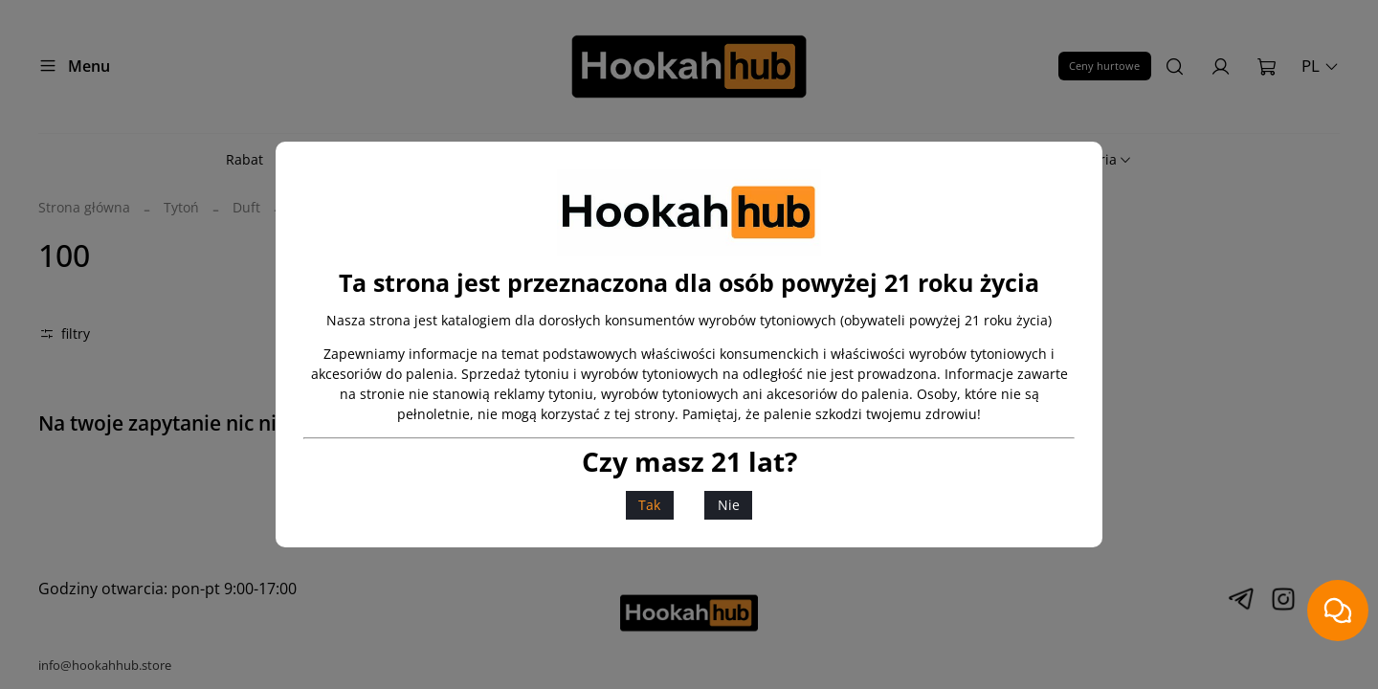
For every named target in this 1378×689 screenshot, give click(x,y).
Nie (729, 505)
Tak (649, 505)
